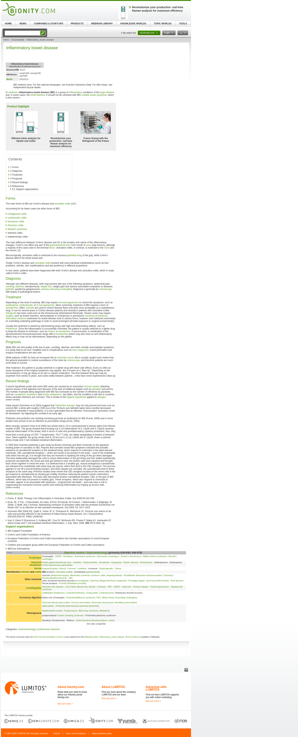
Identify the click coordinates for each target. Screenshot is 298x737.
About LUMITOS (113, 687)
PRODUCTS (77, 23)
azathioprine (12, 305)
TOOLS (183, 23)
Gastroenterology (97, 552)
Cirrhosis (101, 587)
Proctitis (63, 583)
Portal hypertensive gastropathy (57, 565)
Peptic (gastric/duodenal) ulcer (56, 562)
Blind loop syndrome (88, 611)
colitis (38, 572)
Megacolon (105, 580)
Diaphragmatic (106, 568)
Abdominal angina (60, 575)
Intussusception (154, 575)
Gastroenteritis (90, 562)
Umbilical (82, 568)
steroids (30, 307)
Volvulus (168, 575)
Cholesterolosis (106, 593)
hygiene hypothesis (76, 397)
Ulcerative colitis (63, 572)
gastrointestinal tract (60, 245)
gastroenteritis (93, 572)
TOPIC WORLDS (162, 23)
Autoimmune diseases (48, 629)
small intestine (37, 95)
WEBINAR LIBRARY (102, 23)
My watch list (129, 33)
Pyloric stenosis (130, 562)
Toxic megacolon (119, 580)
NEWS (23, 23)
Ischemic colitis (98, 575)
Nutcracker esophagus (108, 556)
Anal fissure (152, 580)
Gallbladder (47, 593)
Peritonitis (60, 606)
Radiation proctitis (77, 583)
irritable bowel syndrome (94, 95)
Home (6, 40)
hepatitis (36, 588)
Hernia (37, 568)
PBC (110, 587)
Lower (111, 620)
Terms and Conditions (76, 733)
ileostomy (102, 315)
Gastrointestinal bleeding (87, 620)
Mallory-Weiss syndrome (155, 556)
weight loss (46, 286)
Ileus (126, 575)
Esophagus (35, 557)
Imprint (56, 733)
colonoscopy (105, 289)
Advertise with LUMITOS (156, 688)
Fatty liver (126, 587)
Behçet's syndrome (17, 229)
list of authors (133, 637)
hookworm (32, 394)
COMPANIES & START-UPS (48, 23)
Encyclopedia (18, 40)
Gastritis (77, 562)
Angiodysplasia (114, 575)
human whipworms (51, 394)
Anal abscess (176, 580)
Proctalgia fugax (136, 580)
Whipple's (104, 611)
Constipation (83, 580)
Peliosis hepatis (140, 587)
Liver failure (71, 587)
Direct (62, 568)
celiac (60, 611)
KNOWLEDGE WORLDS (133, 23)
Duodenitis (104, 562)
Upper (104, 620)
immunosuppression (68, 302)
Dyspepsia (116, 562)
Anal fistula (163, 580)
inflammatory (75, 92)
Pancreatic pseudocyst (102, 602)
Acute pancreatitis (61, 602)
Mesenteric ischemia (80, 575)
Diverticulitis (48, 578)
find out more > (65, 703)
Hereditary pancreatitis (125, 602)
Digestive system (74, 552)
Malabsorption (49, 611)
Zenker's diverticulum (131, 556)
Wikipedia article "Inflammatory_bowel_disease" (104, 637)
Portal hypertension (159, 587)
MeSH (9, 79)
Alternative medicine (16, 318)
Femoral (72, 568)
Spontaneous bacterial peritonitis (82, 606)
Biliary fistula (108, 597)
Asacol (51, 331)
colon (107, 247)
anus (88, 245)
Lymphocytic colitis (17, 217)
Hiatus (118, 568)
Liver (28, 588)
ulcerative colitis (62, 203)
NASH (117, 587)
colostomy (89, 315)
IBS (70, 578)
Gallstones (60, 593)
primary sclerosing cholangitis (56, 289)
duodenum (35, 565)
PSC (98, 597)
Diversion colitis (15, 225)
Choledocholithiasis (75, 593)
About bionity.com (71, 687)
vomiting (10, 286)
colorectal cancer (65, 357)
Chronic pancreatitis (80, 602)
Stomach (36, 562)
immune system (92, 386)
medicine (12, 92)
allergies (101, 397)
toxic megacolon (80, 350)
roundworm (20, 394)
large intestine (107, 92)
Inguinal (46, 568)
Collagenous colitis (17, 214)
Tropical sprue (71, 611)
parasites (96, 389)
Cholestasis (71, 597)
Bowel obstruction (137, 575)
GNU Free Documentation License (48, 637)
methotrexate (26, 305)
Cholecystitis (92, 593)
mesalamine (12, 307)
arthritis (10, 289)
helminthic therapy (65, 405)
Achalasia (68, 556)
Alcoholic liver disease (52, 587)
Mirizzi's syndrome (86, 597)
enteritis (25, 572)
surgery (9, 315)
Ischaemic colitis (16, 221)
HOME (8, 23)
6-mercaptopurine (46, 305)
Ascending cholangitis (125, 597)
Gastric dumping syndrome (70, 615)
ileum (52, 247)
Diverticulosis (60, 578)
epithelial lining (74, 255)
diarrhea (19, 286)
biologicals (11, 313)
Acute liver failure (86, 587)
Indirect (54, 568)
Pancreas (46, 602)
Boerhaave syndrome (85, 556)
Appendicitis (48, 606)
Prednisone (11, 328)
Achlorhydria (146, 562)
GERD (58, 556)
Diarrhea (94, 580)
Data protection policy (102, 733)
